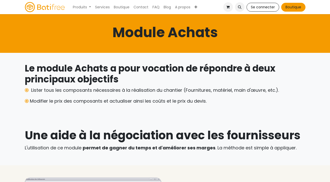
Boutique (293, 7)
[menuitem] (82, 7)
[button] (240, 7)
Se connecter (263, 7)
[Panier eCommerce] (228, 7)
